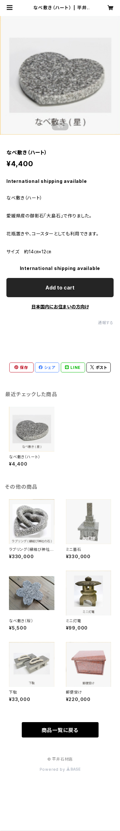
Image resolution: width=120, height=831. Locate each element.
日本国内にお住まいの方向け (60, 306)
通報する (106, 322)
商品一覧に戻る (60, 730)
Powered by (60, 769)
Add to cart (60, 287)
